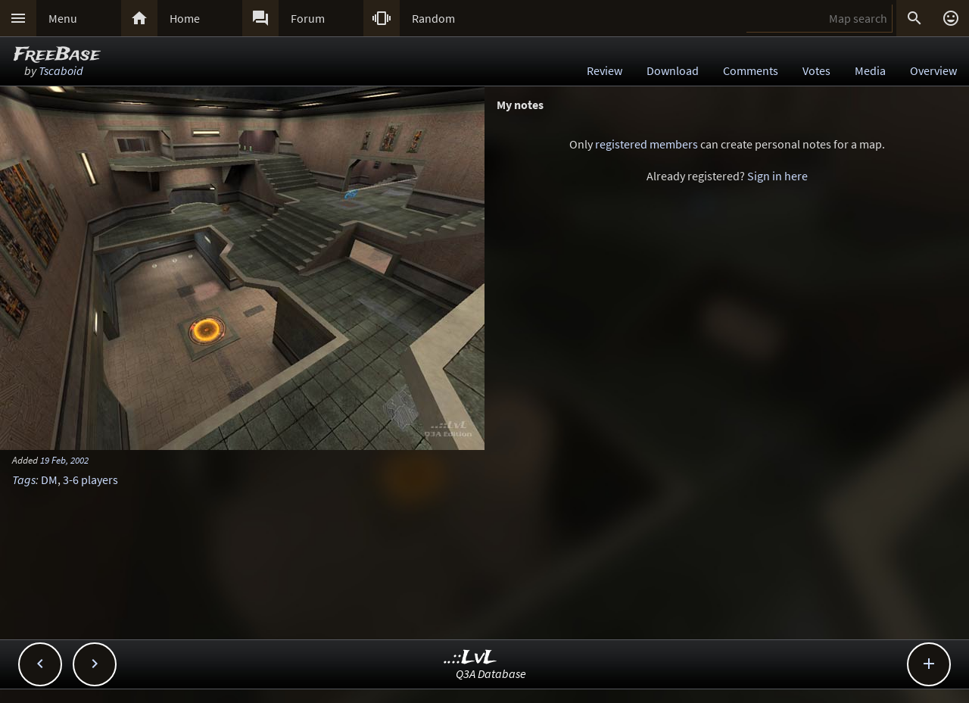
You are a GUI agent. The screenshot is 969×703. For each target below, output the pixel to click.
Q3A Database (491, 673)
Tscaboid (61, 70)
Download (673, 70)
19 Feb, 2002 (64, 460)
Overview (933, 70)
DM (49, 479)
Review (604, 70)
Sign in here (777, 175)
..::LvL (470, 658)
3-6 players (90, 479)
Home (185, 18)
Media (870, 70)
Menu (62, 18)
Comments (750, 70)
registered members (646, 144)
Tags (24, 479)
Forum (308, 18)
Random (433, 18)
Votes (816, 70)
